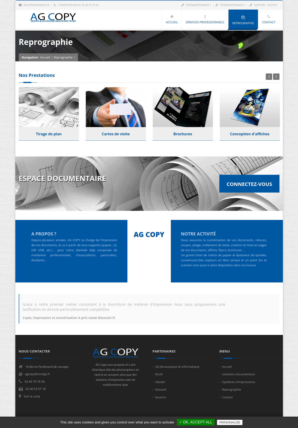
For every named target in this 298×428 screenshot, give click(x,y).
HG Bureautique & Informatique (177, 367)
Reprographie (63, 57)
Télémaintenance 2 (230, 5)
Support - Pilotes (263, 5)
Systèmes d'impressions (238, 382)
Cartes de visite (116, 133)
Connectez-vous (249, 183)
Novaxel (160, 389)
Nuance (160, 397)
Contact (227, 397)
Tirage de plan (49, 133)
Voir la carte (32, 396)
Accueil (45, 57)
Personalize (229, 422)
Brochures (182, 133)
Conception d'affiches (249, 133)
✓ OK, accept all (195, 422)
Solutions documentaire (238, 374)
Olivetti (160, 382)
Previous (269, 76)
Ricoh (159, 374)
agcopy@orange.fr (34, 5)
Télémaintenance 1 (196, 5)
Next (276, 76)
